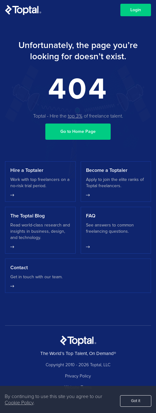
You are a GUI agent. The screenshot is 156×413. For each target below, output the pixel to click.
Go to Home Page (78, 131)
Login (135, 10)
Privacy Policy (78, 376)
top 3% (75, 116)
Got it (135, 401)
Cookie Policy (19, 402)
